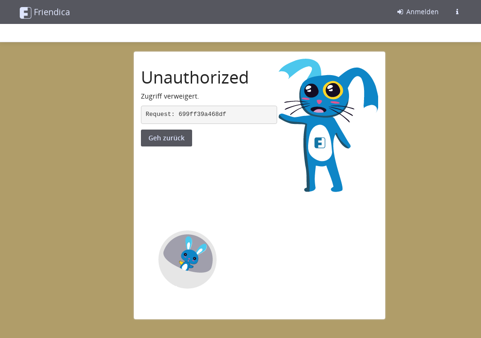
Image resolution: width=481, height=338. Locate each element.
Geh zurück (166, 137)
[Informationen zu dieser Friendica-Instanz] (457, 11)
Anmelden (417, 11)
